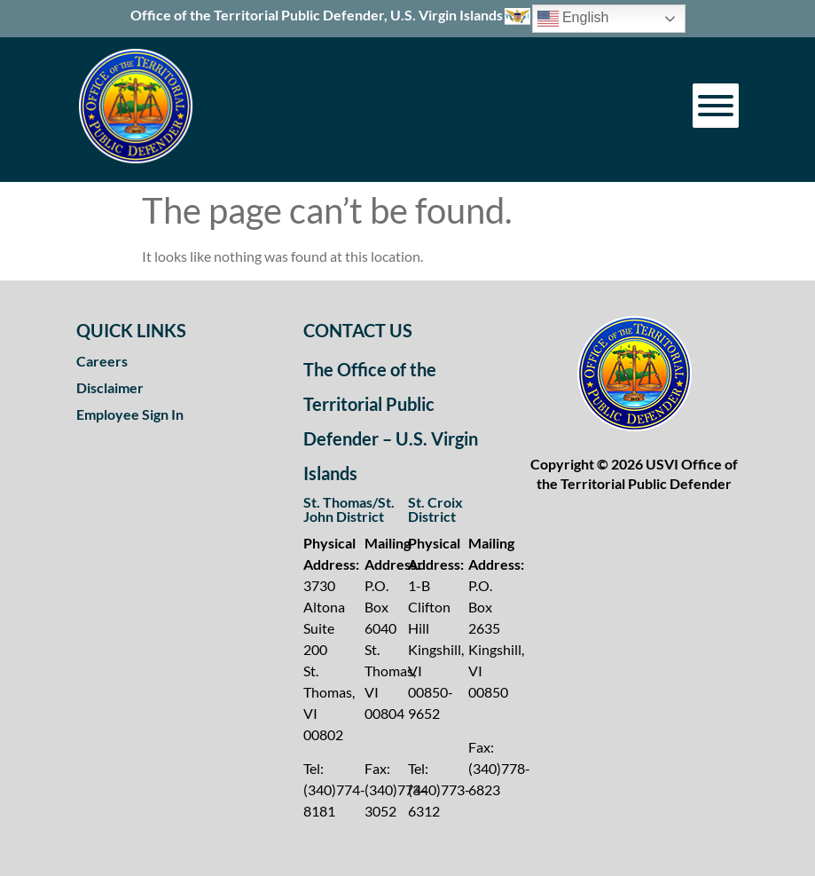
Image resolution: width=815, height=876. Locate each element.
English (573, 18)
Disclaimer (110, 387)
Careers (102, 360)
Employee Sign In (130, 414)
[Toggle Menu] (715, 105)
